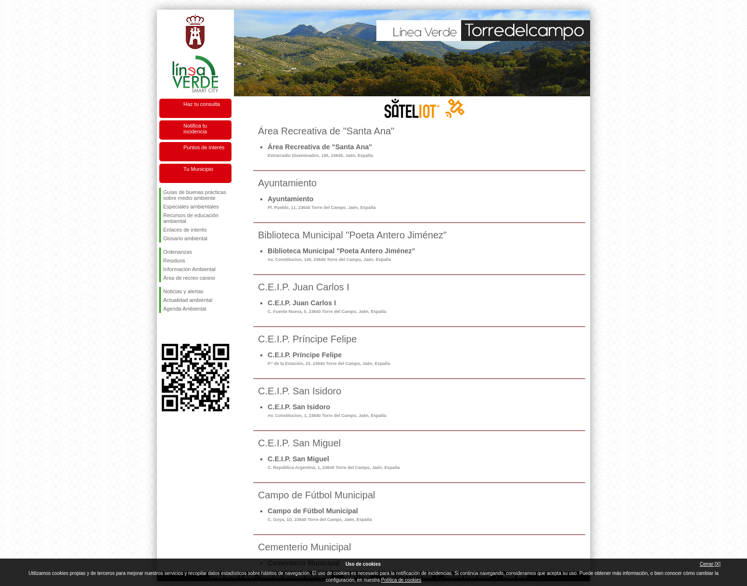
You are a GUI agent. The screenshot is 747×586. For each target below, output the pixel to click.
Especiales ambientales (191, 206)
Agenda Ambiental (184, 309)
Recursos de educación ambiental (191, 218)
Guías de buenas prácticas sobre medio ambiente (194, 195)
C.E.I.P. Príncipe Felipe (329, 358)
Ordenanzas (177, 252)
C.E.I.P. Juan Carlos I (327, 306)
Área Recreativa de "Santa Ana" (320, 150)
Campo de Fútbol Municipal (320, 514)
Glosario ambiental (185, 238)
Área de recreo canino (189, 278)
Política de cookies (401, 580)
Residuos (174, 260)
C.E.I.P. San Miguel (334, 462)
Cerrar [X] (710, 564)
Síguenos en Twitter (181, 328)
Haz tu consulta (201, 104)
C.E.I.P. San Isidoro (327, 410)
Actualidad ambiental (187, 300)
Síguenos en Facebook (165, 328)
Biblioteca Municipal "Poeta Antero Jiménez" (341, 254)
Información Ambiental (189, 269)
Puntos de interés (204, 147)
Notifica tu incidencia (195, 128)
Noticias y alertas (183, 291)
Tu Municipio (198, 169)
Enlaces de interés (185, 230)
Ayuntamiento (321, 202)
